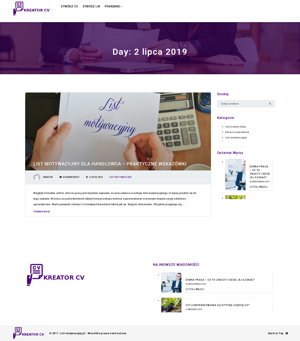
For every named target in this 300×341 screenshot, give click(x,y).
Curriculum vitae (235, 126)
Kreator (48, 177)
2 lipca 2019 (94, 177)
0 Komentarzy (70, 177)
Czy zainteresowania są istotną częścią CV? (217, 305)
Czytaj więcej (42, 211)
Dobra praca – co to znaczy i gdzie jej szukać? (220, 279)
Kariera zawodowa (237, 132)
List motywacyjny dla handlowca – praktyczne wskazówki (109, 163)
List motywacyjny (120, 177)
